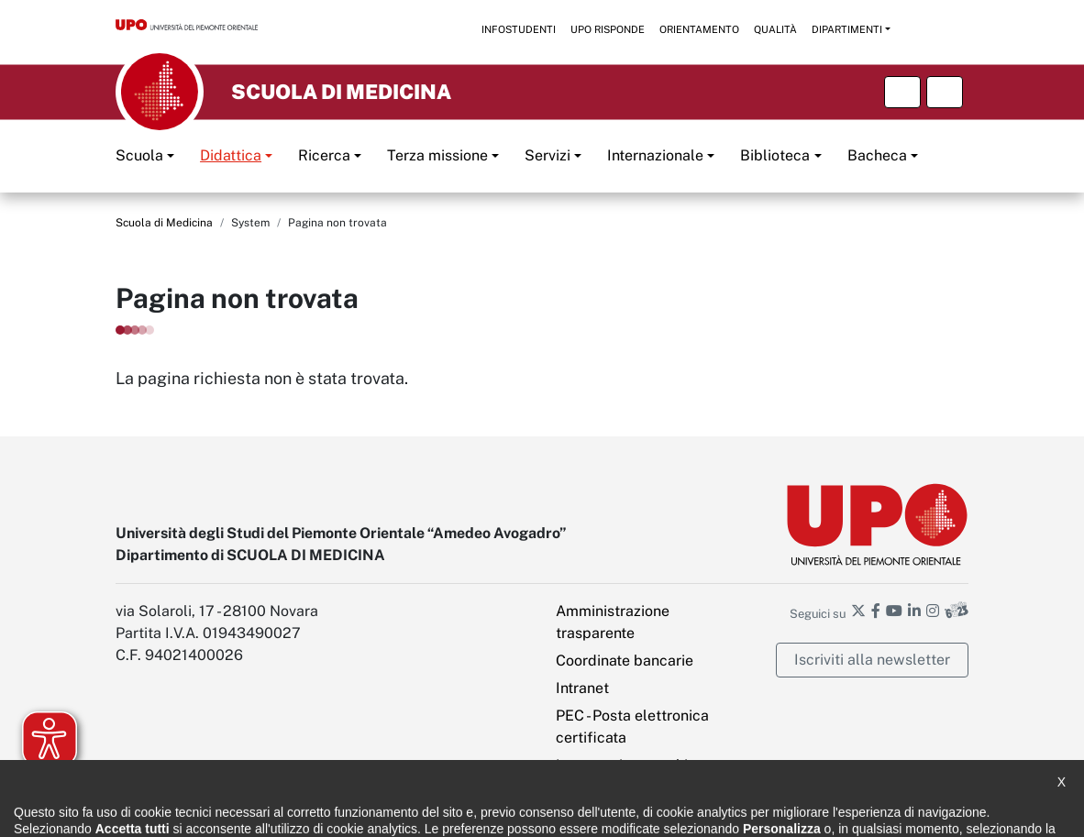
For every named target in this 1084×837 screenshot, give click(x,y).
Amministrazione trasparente (612, 622)
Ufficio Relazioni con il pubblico (631, 810)
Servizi (547, 155)
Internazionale (655, 155)
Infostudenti (518, 29)
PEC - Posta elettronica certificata (632, 726)
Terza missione (437, 155)
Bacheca (877, 155)
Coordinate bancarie (624, 660)
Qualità (775, 29)
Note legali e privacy (359, 810)
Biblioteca (775, 155)
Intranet (582, 688)
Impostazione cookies (629, 765)
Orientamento (699, 29)
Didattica (230, 155)
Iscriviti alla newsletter (872, 659)
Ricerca (324, 155)
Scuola (139, 155)
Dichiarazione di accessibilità (194, 810)
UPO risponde (607, 29)
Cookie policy (480, 810)
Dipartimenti (847, 29)
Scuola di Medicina (164, 222)
